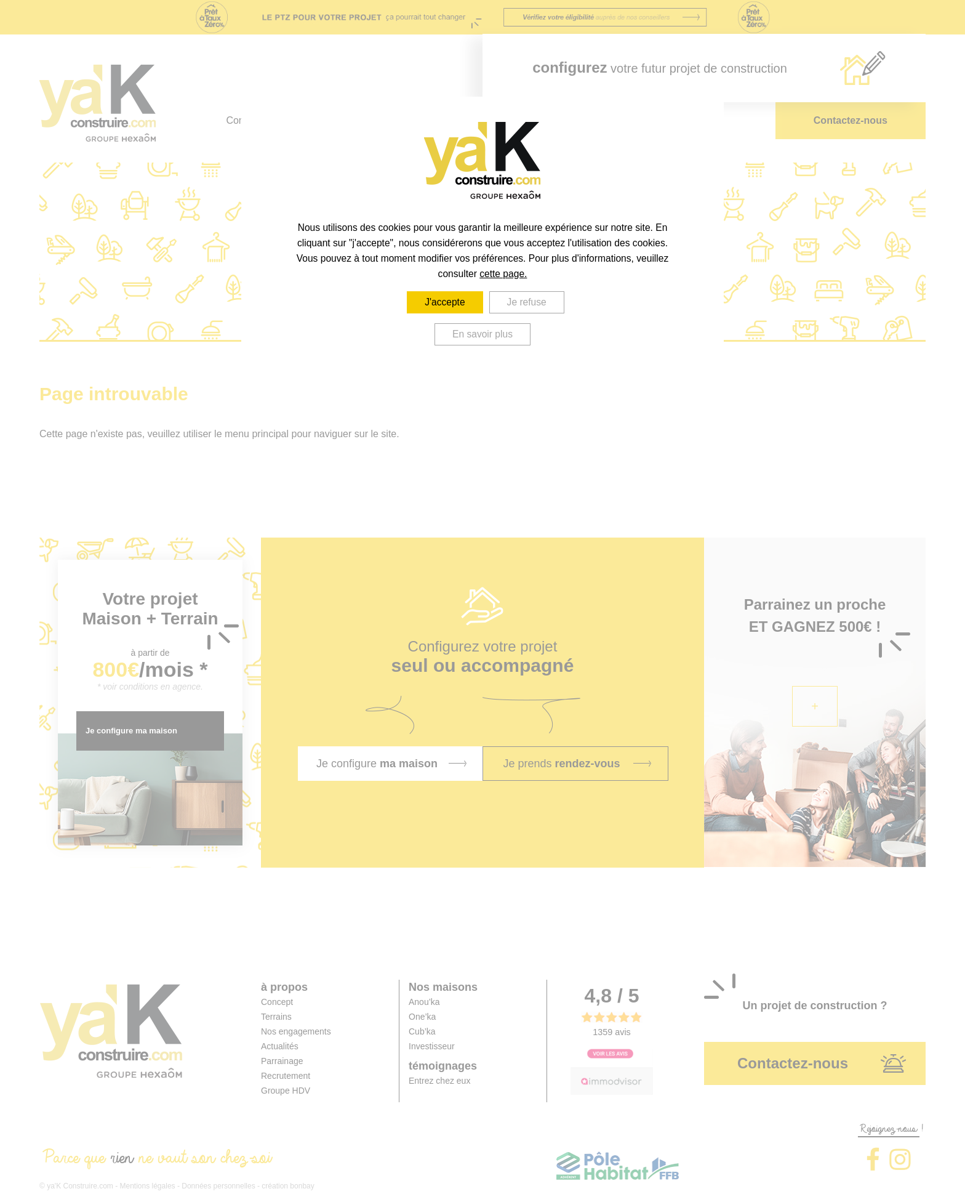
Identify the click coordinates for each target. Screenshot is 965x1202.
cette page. (503, 273)
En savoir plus (482, 334)
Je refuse (527, 302)
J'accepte (445, 302)
